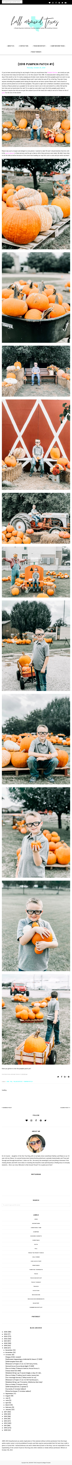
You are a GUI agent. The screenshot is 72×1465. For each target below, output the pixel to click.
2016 (5, 1414)
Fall (11, 1081)
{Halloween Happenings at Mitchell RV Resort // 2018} (23, 1359)
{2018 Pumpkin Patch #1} (13, 1362)
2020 (5, 1343)
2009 (5, 1430)
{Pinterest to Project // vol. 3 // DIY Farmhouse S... (22, 1380)
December (9, 1350)
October (8, 1355)
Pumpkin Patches (52, 72)
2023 (5, 1336)
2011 (5, 1425)
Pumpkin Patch (28, 1081)
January (8, 1409)
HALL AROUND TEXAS (31, 1462)
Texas (36, 1273)
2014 (5, 1419)
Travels (36, 1286)
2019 (5, 1345)
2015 (5, 1416)
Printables (36, 1265)
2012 (5, 1423)
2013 (5, 1421)
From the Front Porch (36, 1253)
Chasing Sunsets (36, 1236)
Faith (36, 1244)
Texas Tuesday (36, 1282)
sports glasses (9, 153)
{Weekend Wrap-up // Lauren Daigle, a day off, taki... (23, 1373)
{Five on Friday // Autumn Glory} (16, 1384)
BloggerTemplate (47, 1462)
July (6, 1398)
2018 (8, 1081)
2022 (5, 1339)
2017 (5, 1412)
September (9, 1394)
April (7, 1403)
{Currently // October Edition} (15, 1389)
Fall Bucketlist (18, 1081)
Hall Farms (36, 1257)
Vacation (36, 1290)
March (7, 1405)
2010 (5, 1428)
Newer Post (7, 1107)
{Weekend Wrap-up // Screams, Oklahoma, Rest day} (23, 1382)
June (7, 1400)
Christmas (36, 1240)
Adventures (36, 1223)
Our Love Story (36, 1261)
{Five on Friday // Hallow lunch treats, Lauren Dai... (22, 1375)
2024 (5, 1334)
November (9, 1352)
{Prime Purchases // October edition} (18, 1391)
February (8, 1407)
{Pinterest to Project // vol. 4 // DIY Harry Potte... (21, 1364)
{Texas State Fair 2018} (13, 1371)
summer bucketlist (36, 1307)
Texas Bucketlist (36, 1278)
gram (3, 93)
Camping (36, 1232)
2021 (5, 1341)
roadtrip (36, 1303)
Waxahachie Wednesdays (36, 1299)
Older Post (64, 1107)
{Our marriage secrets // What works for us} (20, 1377)
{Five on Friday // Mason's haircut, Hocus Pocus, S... (22, 1368)
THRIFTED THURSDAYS (36, 1269)
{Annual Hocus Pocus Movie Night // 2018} (19, 1366)
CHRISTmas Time (36, 1227)
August (7, 1396)
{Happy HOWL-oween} (13, 1357)
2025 (36, 1219)
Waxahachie (36, 1294)
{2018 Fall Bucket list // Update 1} (16, 1387)
